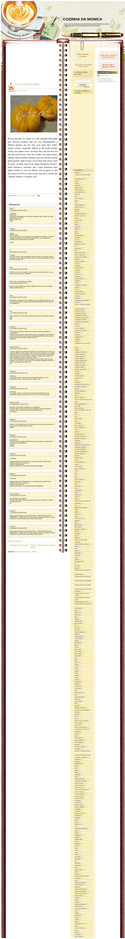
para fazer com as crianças (82, 710)
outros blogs (78, 686)
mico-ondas (78, 649)
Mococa (77, 662)
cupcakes (77, 373)
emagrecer (78, 442)
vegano (77, 913)
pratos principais (79, 740)
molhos (77, 664)
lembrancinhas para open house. (83, 604)
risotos (77, 822)
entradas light (78, 457)
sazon (76, 850)
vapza (76, 910)
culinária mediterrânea (81, 360)
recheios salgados (80, 806)
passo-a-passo (79, 723)
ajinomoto (77, 185)
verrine (77, 917)
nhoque (77, 671)
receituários (78, 802)
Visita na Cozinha (80, 928)
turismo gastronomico (81, 889)
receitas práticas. (79, 798)
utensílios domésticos (81, 904)
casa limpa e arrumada (81, 285)
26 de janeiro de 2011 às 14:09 (18, 269)
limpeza (77, 619)
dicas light (78, 406)
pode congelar (79, 738)
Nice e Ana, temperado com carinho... (21, 281)
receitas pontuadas (80, 793)
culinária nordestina (80, 365)
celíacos (77, 287)
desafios (77, 388)
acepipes (77, 172)
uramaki (77, 902)
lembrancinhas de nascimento (83, 585)
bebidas (77, 233)
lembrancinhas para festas (82, 601)
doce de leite (78, 418)
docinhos (77, 431)
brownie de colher (80, 261)
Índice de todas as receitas (82, 544)
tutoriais (77, 897)
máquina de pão (79, 636)
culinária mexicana (80, 362)
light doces (78, 612)
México (77, 645)
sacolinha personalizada (81, 828)
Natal (76, 668)
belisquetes (78, 237)
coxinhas (77, 341)
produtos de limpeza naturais (83, 751)
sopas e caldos (79, 869)
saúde (76, 848)
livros (76, 625)
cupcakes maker (79, 375)
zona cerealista (79, 936)
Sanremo (77, 845)
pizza (76, 735)
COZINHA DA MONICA (82, 19)
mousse (77, 666)
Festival (77, 492)
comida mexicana (80, 308)
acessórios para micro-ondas (82, 174)
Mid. (76, 658)
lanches (77, 559)
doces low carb (79, 425)
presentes (77, 744)
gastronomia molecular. (81, 507)
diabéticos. (78, 393)
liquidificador (78, 621)
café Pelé (77, 270)
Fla (11, 311)
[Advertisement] (28, 64)
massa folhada (79, 638)
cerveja (77, 289)
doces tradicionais (80, 427)
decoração (77, 382)
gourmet (77, 520)
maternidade (78, 642)
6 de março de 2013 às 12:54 (18, 437)
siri (76, 861)
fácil (76, 475)
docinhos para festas (80, 436)
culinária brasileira (80, 354)
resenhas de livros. (80, 813)
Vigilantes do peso (80, 923)
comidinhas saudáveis (81, 319)
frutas (76, 505)
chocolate (77, 296)
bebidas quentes (79, 235)
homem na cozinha (80, 529)
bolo (76, 246)
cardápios (77, 280)
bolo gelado (78, 248)
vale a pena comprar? (81, 908)
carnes (76, 283)
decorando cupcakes (80, 386)
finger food (78, 494)
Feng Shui (78, 481)
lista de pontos (79, 623)
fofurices (77, 496)
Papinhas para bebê (80, 707)
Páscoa (77, 718)
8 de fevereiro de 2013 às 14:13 (18, 388)
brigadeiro (78, 259)
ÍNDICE (77, 537)
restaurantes (78, 815)
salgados (77, 837)
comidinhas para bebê (81, 315)
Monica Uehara (14, 347)
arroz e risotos (79, 198)
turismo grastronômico (81, 893)
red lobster (78, 811)
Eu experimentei (79, 462)
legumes (77, 568)
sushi (76, 880)
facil (76, 473)
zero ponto (78, 934)
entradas (77, 455)
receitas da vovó (79, 787)
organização (78, 681)
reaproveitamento (80, 779)
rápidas (77, 772)
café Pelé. (77, 272)
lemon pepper (78, 608)
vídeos (76, 921)
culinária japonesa (80, 358)
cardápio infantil (79, 278)
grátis (76, 522)
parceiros (77, 712)
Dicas (76, 395)
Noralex (77, 675)
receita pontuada (79, 785)
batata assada (78, 220)
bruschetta (78, 265)
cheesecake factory (80, 293)
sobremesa (78, 863)
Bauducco (77, 228)
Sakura (77, 830)
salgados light (79, 839)
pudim (76, 766)
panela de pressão (80, 697)
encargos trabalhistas (80, 449)
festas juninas (78, 490)
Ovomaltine (78, 688)
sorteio (77, 871)
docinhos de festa (79, 434)
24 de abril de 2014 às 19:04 (18, 455)
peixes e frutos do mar (81, 727)
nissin (76, 673)
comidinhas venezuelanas (82, 321)
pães (76, 690)
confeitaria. (78, 334)
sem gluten (78, 856)
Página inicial (33, 546)
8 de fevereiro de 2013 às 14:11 (18, 373)
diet (76, 414)
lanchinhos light (79, 561)
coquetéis (77, 339)
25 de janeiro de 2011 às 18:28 (18, 210)
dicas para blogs (79, 408)
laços (76, 557)
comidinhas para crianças (82, 317)
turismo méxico (79, 895)
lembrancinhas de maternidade (83, 580)
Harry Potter (78, 527)
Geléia (76, 509)
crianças (77, 349)
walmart (77, 932)
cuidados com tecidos (81, 352)
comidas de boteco (80, 311)
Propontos (77, 761)
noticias (77, 679)
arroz (76, 196)
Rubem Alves (78, 824)
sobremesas (78, 865)
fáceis (76, 470)
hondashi (77, 533)
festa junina (78, 486)
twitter (76, 900)
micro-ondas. (78, 653)
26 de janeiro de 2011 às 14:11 (18, 283)
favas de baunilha (80, 479)
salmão (77, 841)
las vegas (77, 565)
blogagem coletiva (80, 244)
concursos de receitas (81, 330)
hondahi (77, 531)
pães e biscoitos (79, 692)
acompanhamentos (80, 179)
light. (76, 616)
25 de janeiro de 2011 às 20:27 (18, 252)
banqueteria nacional (80, 213)
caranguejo (78, 276)
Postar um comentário (15, 541)
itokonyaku (78, 552)
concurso (77, 326)
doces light (78, 423)
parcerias (77, 714)
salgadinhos (78, 835)
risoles (76, 819)
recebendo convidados (81, 781)
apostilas (77, 194)
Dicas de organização (81, 403)
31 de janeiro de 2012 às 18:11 (18, 328)
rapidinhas (78, 774)
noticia (77, 677)
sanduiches (78, 843)
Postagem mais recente (19, 545)
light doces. (78, 614)
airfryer (77, 183)
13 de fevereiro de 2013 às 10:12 (19, 404)
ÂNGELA (13, 419)
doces (76, 421)
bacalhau (77, 209)
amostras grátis (79, 189)
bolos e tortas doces (80, 252)
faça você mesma (79, 468)
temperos (77, 887)
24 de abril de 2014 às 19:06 (18, 475)
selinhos (77, 854)
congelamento (79, 337)
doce (76, 416)
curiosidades (78, 378)
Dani (11, 267)
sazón (76, 852)
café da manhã (79, 267)
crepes (76, 347)
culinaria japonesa (80, 356)
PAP (76, 703)
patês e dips (78, 725)
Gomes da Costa (79, 518)
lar (75, 563)
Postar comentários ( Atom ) (26, 551)
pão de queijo (78, 701)
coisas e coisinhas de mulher (83, 304)
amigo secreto (79, 187)
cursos (76, 380)
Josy (11, 295)
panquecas (78, 699)
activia (77, 181)
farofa (76, 477)
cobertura (77, 302)
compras (77, 324)
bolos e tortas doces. (80, 254)
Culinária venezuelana (81, 369)
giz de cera (78, 514)
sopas (76, 867)
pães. (76, 694)
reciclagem (78, 809)
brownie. (77, 263)
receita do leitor (79, 783)
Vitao (76, 930)
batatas (77, 222)
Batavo (77, 224)
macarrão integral (80, 632)
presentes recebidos (80, 746)
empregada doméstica (81, 447)
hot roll (77, 535)
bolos (76, 250)
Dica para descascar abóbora (27, 84)
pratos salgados (79, 742)
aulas (76, 200)
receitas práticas (79, 796)
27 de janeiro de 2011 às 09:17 (18, 297)
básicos (77, 218)
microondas (78, 655)
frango (76, 499)
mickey (77, 647)
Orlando (77, 684)
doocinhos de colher (80, 438)
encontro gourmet (80, 453)
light (76, 610)
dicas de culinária (21, 195)
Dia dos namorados (80, 391)
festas (76, 488)
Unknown (13, 371)
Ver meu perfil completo (104, 78)
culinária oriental (79, 367)
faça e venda (78, 466)
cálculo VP (78, 274)
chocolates (78, 298)
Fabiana (12, 229)
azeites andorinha (79, 205)
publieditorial (78, 763)
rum (76, 826)
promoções (78, 759)
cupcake (77, 371)
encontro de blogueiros (81, 451)
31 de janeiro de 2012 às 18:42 (18, 348)
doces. (76, 429)
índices (77, 546)
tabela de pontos (79, 884)
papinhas (77, 705)
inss (76, 548)
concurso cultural (79, 328)
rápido (76, 776)
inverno (77, 550)
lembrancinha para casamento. (83, 570)
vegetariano (78, 915)
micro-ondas (30, 195)
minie (76, 660)
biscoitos (77, 239)
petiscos (77, 733)
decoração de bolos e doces (82, 384)
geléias (77, 511)
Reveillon (77, 817)
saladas (77, 832)
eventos (77, 464)
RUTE (12, 208)
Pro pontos (78, 748)
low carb (77, 627)
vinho (76, 926)
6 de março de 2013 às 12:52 (18, 421)
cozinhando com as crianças (82, 343)
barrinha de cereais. (80, 215)
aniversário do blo (80, 192)
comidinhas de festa (80, 313)
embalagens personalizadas (82, 444)
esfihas (77, 460)
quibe (76, 768)
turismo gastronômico (81, 891)
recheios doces (79, 804)
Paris (76, 716)
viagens (77, 919)
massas (77, 640)
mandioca (77, 634)
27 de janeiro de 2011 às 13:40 (18, 313)
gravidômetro (78, 524)
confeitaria (78, 332)
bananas (77, 211)
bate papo (77, 226)
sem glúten (78, 858)
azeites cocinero (79, 207)
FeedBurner (86, 86)
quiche (77, 770)
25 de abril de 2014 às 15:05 (18, 495)
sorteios (77, 874)
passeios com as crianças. (82, 720)
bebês (76, 231)
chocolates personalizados (82, 300)
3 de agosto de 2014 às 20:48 (18, 512)
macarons (77, 629)
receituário (78, 800)
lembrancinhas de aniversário (83, 576)
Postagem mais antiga (46, 545)
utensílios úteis (79, 906)
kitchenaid (78, 555)
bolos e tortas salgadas (81, 257)
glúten (76, 516)
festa (76, 483)
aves (76, 202)
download (77, 440)
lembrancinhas (79, 574)
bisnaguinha (78, 241)
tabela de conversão (80, 882)
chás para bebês (79, 291)
